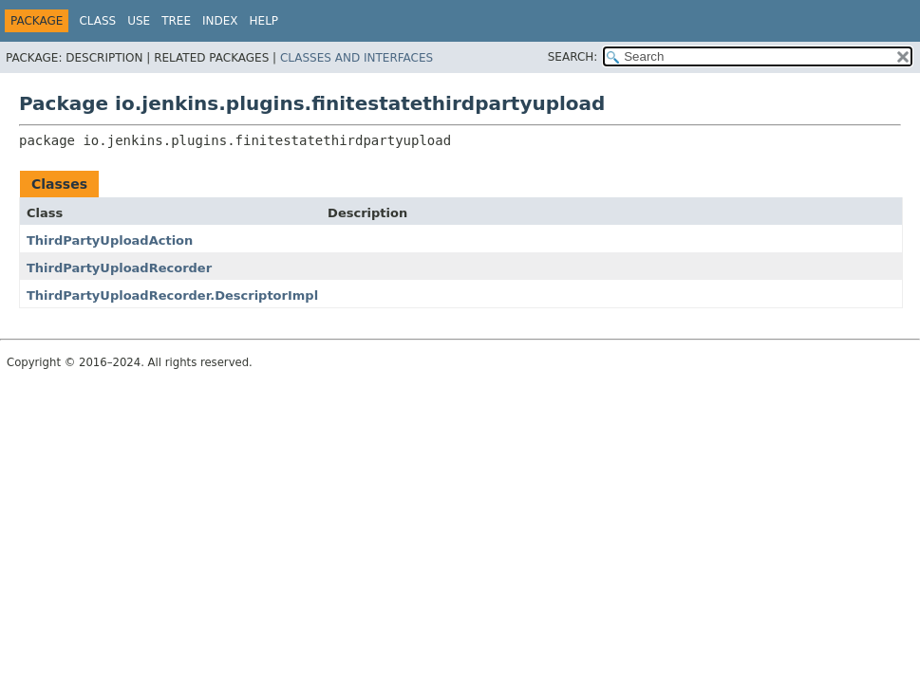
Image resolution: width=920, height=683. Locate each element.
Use (138, 21)
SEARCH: (573, 57)
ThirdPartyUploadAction (110, 240)
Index (220, 21)
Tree (176, 21)
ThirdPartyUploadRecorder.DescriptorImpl (172, 295)
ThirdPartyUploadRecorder (119, 268)
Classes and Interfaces (356, 58)
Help (264, 21)
